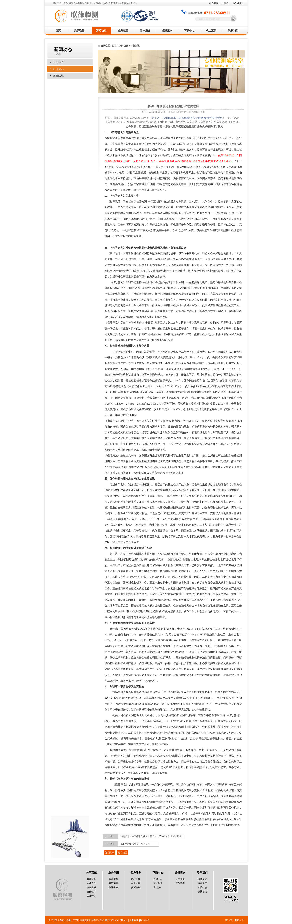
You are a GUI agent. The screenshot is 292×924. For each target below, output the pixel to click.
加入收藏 (213, 3)
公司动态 (58, 62)
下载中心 (189, 30)
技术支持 (135, 883)
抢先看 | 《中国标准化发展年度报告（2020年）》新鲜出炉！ (151, 836)
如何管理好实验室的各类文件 (135, 843)
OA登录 (229, 920)
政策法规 (58, 75)
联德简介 (91, 879)
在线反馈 (135, 879)
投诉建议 (135, 887)
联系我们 (233, 30)
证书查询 (167, 30)
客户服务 (145, 30)
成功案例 (211, 30)
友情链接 (202, 887)
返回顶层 (122, 852)
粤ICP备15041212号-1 (116, 920)
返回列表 (109, 852)
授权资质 (91, 887)
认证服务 (113, 883)
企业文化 (91, 883)
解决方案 (113, 887)
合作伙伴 (91, 891)
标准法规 (157, 883)
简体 (226, 3)
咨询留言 (202, 883)
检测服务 (113, 879)
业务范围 (123, 30)
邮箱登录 (239, 920)
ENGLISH (238, 3)
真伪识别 (180, 883)
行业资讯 (58, 68)
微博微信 (202, 891)
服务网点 (202, 879)
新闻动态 (101, 30)
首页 (58, 30)
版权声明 (134, 920)
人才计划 (91, 895)
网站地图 (144, 920)
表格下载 (157, 879)
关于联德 (79, 30)
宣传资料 (157, 887)
